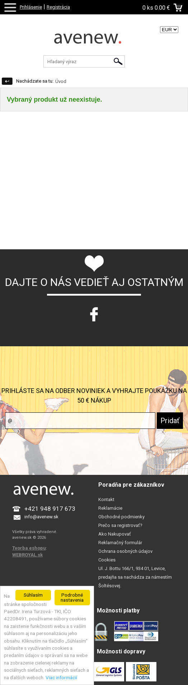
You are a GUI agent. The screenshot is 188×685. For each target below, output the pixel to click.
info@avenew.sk (41, 516)
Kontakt (106, 499)
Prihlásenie (31, 7)
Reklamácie (110, 508)
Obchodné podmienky (121, 516)
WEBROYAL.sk (27, 554)
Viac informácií (61, 677)
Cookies (107, 560)
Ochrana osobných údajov (125, 551)
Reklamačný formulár (120, 542)
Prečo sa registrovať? (120, 525)
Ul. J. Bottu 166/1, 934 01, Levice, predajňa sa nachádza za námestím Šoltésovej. (135, 577)
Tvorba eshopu (29, 548)
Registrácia (58, 7)
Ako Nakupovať (114, 534)
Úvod (60, 81)
